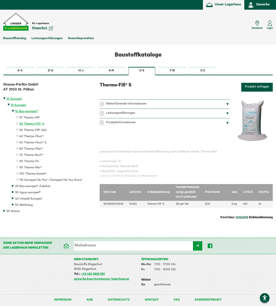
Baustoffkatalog (14, 38)
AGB (89, 300)
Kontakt (152, 300)
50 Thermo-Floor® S (32, 143)
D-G (50, 71)
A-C (20, 71)
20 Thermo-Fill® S (31, 124)
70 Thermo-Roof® (31, 155)
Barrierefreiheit (208, 300)
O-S (141, 71)
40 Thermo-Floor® (31, 136)
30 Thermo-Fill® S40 (33, 130)
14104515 (241, 218)
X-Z (202, 71)
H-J (80, 71)
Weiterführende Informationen (126, 104)
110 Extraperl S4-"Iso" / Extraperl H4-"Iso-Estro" (50, 180)
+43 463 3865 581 (93, 274)
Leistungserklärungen (47, 38)
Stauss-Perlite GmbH (48, 87)
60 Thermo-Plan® (31, 149)
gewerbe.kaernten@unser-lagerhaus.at (101, 279)
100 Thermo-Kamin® (33, 174)
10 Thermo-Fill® (29, 118)
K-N (111, 71)
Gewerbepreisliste (81, 38)
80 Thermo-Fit (29, 161)
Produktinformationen (121, 123)
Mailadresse (85, 246)
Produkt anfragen (257, 87)
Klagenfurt (42, 28)
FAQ (177, 300)
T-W (172, 71)
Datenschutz (119, 300)
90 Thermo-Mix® (30, 168)
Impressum (62, 300)
